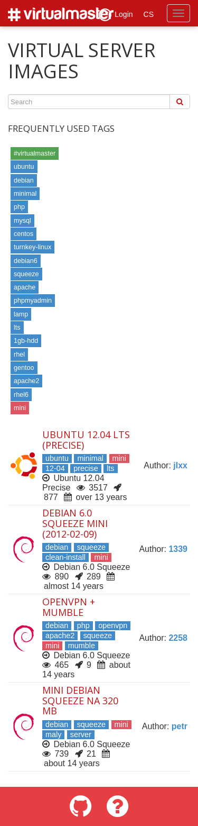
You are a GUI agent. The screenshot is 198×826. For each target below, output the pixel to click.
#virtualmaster (34, 153)
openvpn (112, 625)
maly (53, 734)
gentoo (24, 367)
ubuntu (24, 166)
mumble (81, 645)
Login (116, 14)
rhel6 (21, 394)
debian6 (25, 261)
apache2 (26, 381)
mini (20, 408)
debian (24, 180)
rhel (19, 354)
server (80, 734)
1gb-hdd (26, 340)
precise (85, 468)
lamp (21, 314)
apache (24, 287)
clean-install (65, 557)
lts (17, 327)
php (19, 207)
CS (149, 14)
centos (23, 234)
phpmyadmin (33, 300)
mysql (22, 220)
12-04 (55, 468)
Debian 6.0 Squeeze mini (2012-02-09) (75, 523)
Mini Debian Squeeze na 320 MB (80, 701)
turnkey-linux (32, 247)
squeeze (26, 274)
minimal (25, 193)
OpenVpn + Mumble (68, 607)
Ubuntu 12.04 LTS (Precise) (86, 439)
